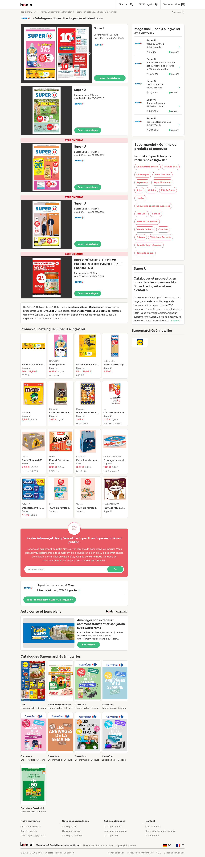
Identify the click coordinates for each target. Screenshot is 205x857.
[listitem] (33, 356)
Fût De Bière (168, 190)
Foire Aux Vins (162, 174)
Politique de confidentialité (140, 852)
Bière (139, 190)
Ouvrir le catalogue (110, 78)
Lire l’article (88, 644)
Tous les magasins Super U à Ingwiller (50, 599)
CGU (158, 852)
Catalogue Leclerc (71, 831)
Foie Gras (141, 213)
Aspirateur (142, 182)
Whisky (152, 190)
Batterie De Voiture (147, 221)
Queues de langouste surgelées (153, 206)
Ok (115, 569)
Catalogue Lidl (69, 826)
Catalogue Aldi (111, 835)
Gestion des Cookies (174, 852)
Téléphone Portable (160, 237)
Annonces (178, 12)
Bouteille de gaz (145, 253)
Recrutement (152, 835)
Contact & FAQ (152, 826)
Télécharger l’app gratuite (33, 835)
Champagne (142, 174)
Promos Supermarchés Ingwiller (56, 12)
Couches (163, 229)
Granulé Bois (170, 166)
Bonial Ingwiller (28, 12)
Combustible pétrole (147, 166)
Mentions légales (115, 852)
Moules (140, 198)
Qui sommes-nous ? (30, 826)
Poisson (140, 237)
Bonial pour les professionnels (160, 831)
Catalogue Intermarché (115, 831)
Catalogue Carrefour (72, 835)
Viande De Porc (144, 229)
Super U (175, 320)
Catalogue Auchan (113, 826)
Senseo (156, 213)
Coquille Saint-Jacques (149, 245)
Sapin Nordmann (162, 182)
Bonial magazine (28, 831)
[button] (74, 53)
